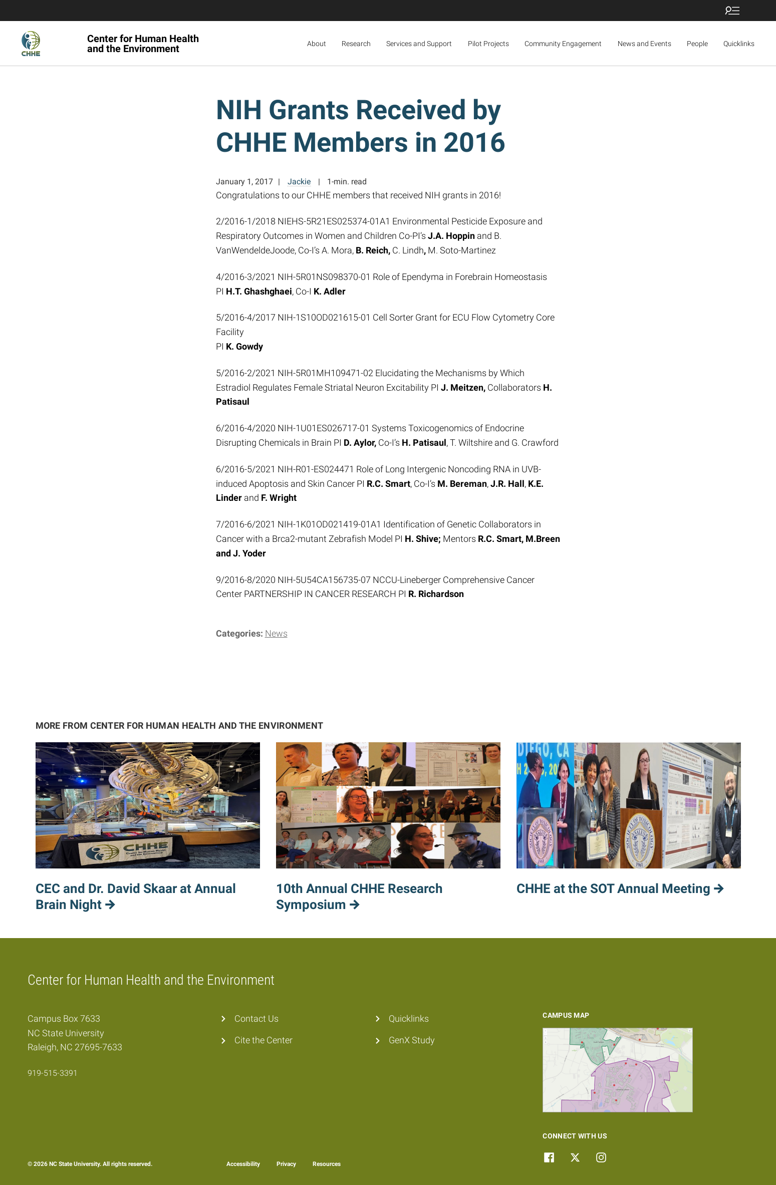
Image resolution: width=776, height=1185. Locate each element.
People (697, 44)
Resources (327, 1163)
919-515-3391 (53, 1073)
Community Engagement (563, 44)
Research (356, 44)
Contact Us (256, 1018)
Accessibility (243, 1163)
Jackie (299, 181)
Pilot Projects (488, 44)
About (316, 44)
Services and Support (419, 44)
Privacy (286, 1163)
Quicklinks (738, 44)
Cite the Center (263, 1040)
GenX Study (412, 1040)
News (276, 633)
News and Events (644, 44)
